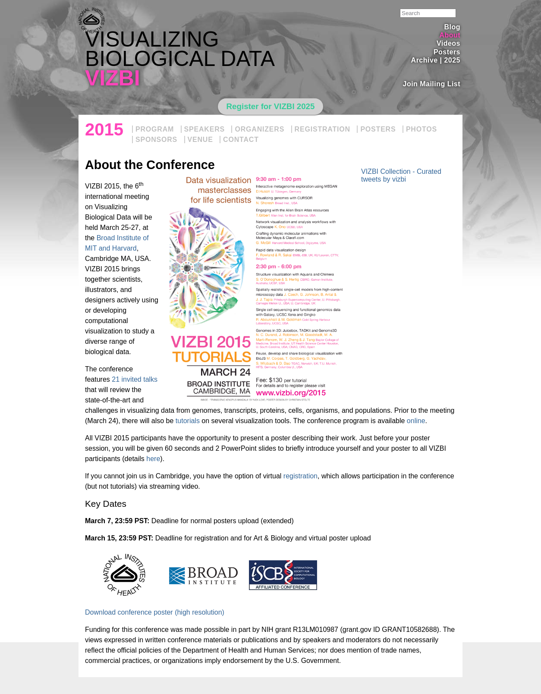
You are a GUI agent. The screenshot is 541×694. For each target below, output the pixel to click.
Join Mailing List (432, 84)
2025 (452, 60)
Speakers (204, 129)
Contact (241, 139)
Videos (448, 43)
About (449, 35)
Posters (447, 52)
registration (300, 476)
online (416, 420)
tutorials (188, 420)
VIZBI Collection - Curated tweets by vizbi (401, 175)
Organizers (259, 129)
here (153, 458)
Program (154, 129)
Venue (200, 139)
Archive (424, 60)
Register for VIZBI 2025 (270, 106)
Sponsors (156, 139)
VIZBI (112, 78)
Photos (421, 129)
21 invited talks (134, 379)
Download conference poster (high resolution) (154, 612)
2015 (104, 129)
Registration (322, 129)
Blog (452, 27)
